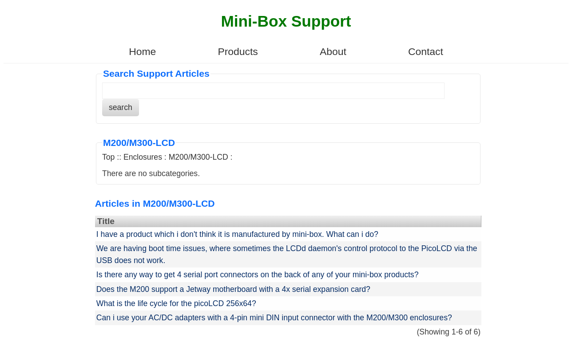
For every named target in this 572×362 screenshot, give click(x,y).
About (333, 51)
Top (108, 157)
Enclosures (142, 157)
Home (142, 51)
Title (106, 221)
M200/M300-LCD (198, 157)
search (120, 107)
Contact (425, 51)
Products (238, 51)
